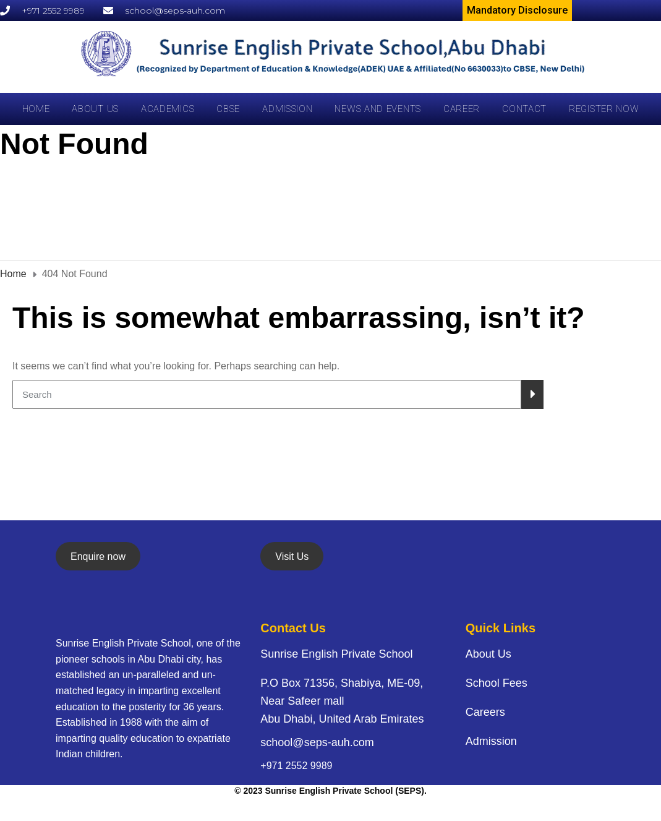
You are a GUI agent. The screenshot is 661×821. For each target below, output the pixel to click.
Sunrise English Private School (336, 654)
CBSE (228, 108)
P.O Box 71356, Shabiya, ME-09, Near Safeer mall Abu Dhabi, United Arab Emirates (342, 701)
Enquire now (98, 556)
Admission (287, 108)
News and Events (378, 108)
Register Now (604, 108)
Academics (167, 108)
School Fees (496, 683)
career (461, 108)
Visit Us (292, 556)
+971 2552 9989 (296, 765)
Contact (524, 108)
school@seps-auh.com (316, 742)
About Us (95, 108)
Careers (485, 712)
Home (36, 108)
